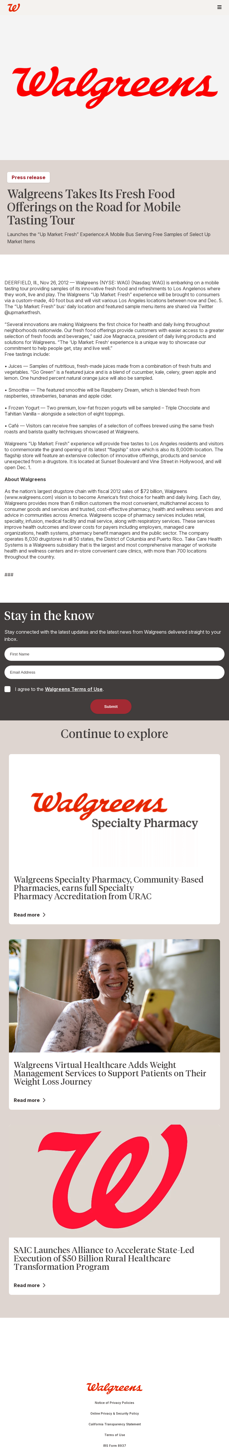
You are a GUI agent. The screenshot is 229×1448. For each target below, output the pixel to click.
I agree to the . (59, 689)
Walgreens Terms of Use (74, 689)
